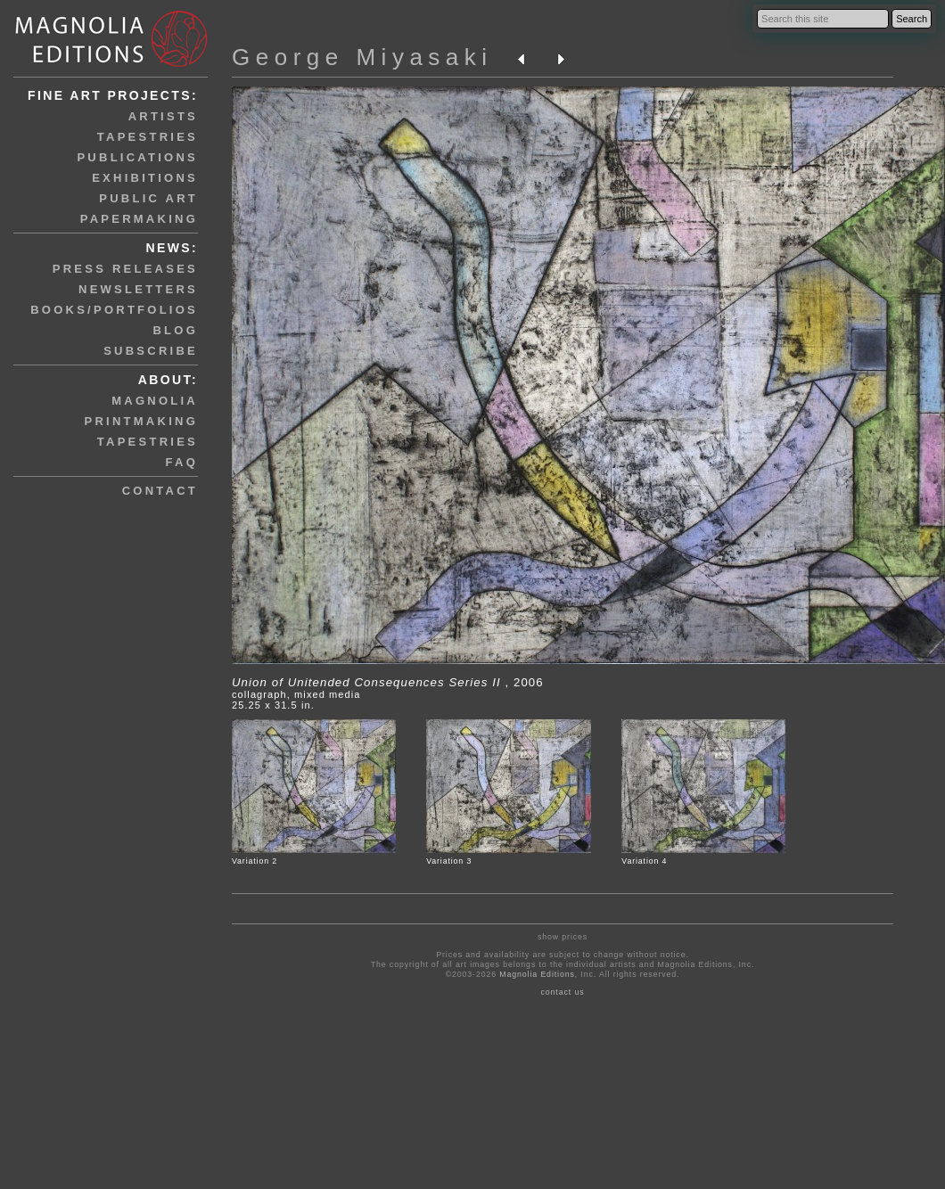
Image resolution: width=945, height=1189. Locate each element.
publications (137, 157)
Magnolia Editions (536, 974)
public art (148, 198)
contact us (563, 992)
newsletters (138, 289)
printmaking (141, 421)
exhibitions (145, 177)
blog (175, 330)
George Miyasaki (362, 57)
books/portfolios (114, 309)
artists (163, 116)
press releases (125, 268)
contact (160, 490)
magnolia (154, 400)
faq (182, 462)
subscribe (150, 350)
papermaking (139, 219)
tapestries (147, 137)
